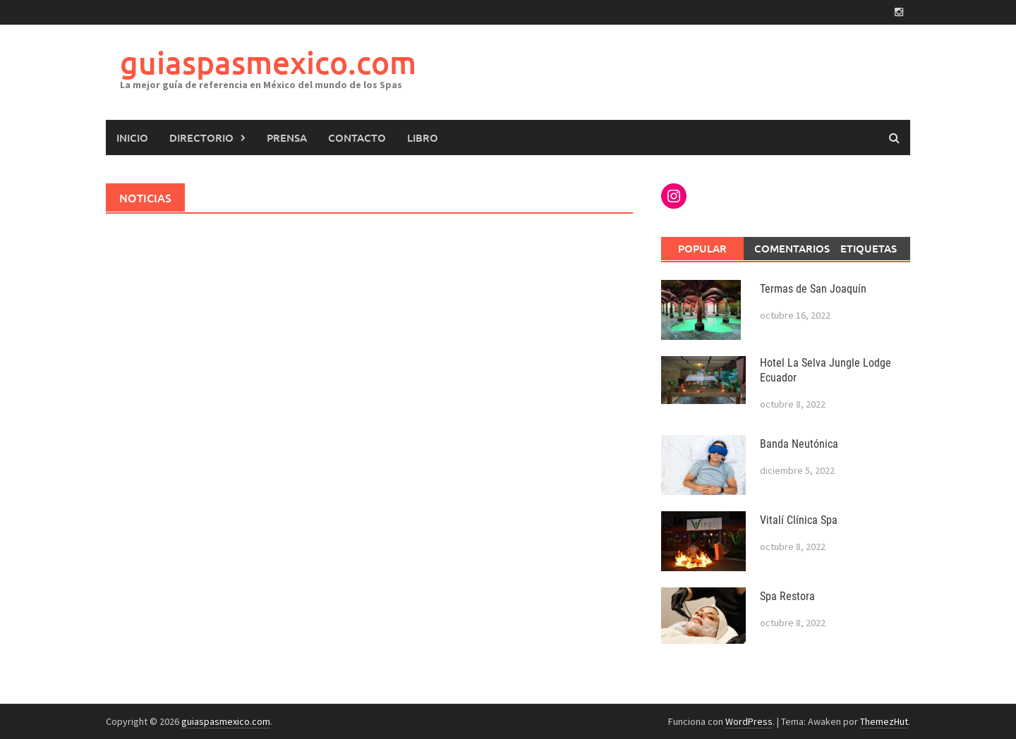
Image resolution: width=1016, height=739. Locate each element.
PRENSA (287, 137)
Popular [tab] (702, 248)
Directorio (201, 137)
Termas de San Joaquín (813, 288)
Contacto (357, 137)
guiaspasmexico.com (268, 62)
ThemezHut (884, 721)
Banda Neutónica (799, 444)
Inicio (132, 137)
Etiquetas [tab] (868, 248)
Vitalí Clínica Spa (798, 520)
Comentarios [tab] (790, 248)
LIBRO (422, 137)
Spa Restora (787, 596)
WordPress (749, 721)
